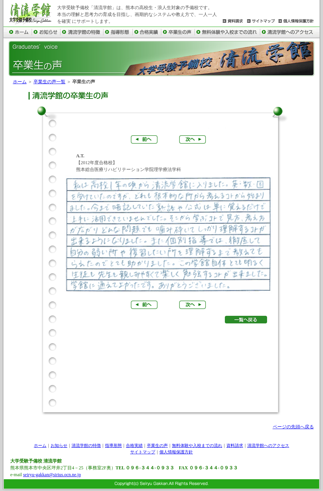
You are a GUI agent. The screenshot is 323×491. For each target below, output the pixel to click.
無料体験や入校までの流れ (197, 445)
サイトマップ (142, 452)
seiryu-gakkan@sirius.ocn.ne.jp (52, 474)
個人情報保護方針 (176, 452)
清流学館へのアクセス (268, 445)
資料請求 (234, 445)
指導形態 (113, 445)
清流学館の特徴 (86, 445)
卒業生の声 (157, 445)
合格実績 (134, 445)
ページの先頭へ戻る (293, 426)
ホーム (20, 81)
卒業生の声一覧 (49, 81)
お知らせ (59, 445)
